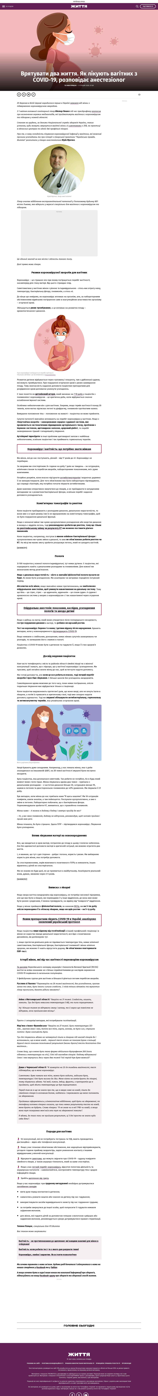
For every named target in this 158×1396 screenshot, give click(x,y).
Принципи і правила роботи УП (108, 1363)
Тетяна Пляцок (70, 85)
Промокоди (126, 1363)
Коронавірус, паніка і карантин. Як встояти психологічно (48, 1254)
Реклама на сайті (33, 1363)
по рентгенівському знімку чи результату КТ (39, 528)
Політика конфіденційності (52, 1363)
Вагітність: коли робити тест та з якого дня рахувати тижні (49, 1249)
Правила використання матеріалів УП (79, 1363)
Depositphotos (50, 375)
